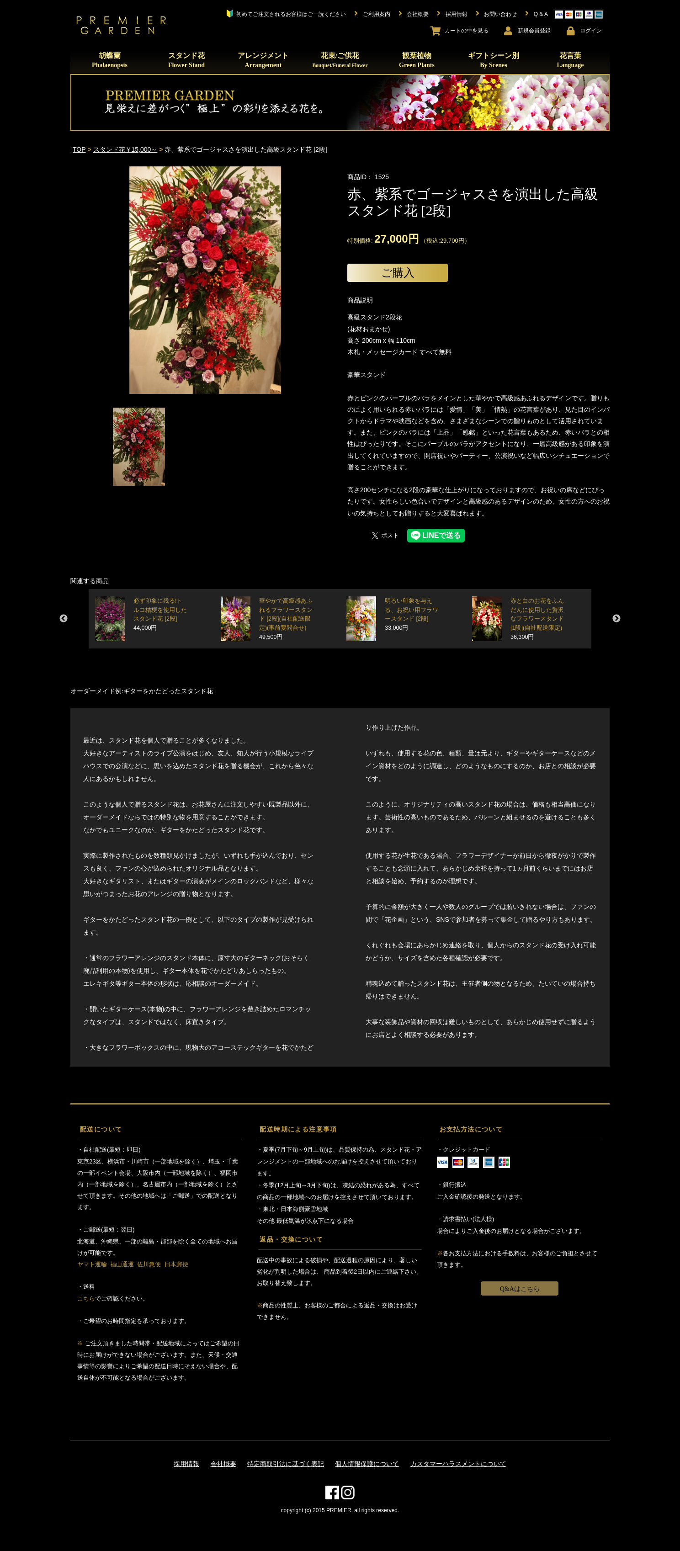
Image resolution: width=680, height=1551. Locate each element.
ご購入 (397, 272)
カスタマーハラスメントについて (458, 1463)
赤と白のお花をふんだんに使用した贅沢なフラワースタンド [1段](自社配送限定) (537, 619)
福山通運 (122, 1264)
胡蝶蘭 (110, 60)
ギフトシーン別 (493, 60)
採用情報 (186, 1463)
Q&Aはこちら (520, 1288)
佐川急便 (149, 1264)
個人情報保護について (367, 1463)
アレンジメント (263, 60)
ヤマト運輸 (92, 1264)
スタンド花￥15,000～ (125, 149)
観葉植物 (417, 60)
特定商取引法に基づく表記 (285, 1463)
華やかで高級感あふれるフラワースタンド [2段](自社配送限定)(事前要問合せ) (286, 619)
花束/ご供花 (339, 60)
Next (616, 618)
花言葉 (570, 60)
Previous (63, 618)
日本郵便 (176, 1264)
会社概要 (223, 1463)
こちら (86, 1298)
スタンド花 (186, 60)
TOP (79, 149)
